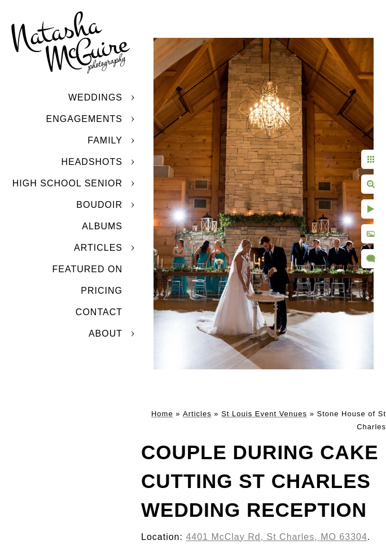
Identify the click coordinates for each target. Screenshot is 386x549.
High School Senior (67, 183)
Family (104, 140)
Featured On (87, 269)
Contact (99, 312)
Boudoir (99, 205)
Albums (102, 226)
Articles (98, 247)
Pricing (101, 290)
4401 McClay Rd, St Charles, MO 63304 (276, 537)
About (105, 333)
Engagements (84, 119)
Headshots (91, 162)
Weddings (95, 97)
